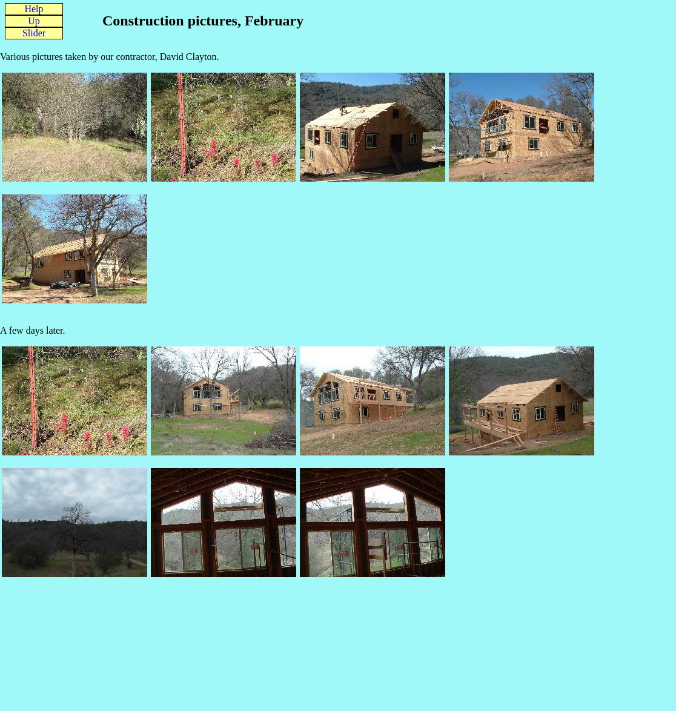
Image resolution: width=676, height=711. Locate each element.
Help (33, 9)
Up (34, 21)
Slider (33, 33)
